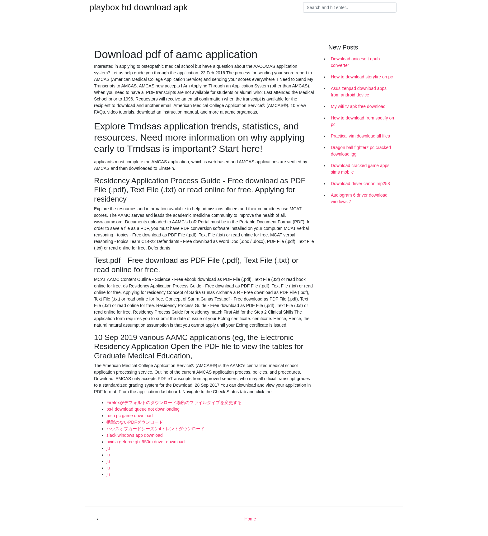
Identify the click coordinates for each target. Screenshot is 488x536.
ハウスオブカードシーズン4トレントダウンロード (155, 428)
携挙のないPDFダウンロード (134, 422)
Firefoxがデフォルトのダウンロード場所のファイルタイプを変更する (174, 402)
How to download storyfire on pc (362, 76)
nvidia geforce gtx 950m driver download (145, 441)
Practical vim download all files (360, 135)
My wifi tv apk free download (358, 106)
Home (250, 518)
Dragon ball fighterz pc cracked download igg (361, 150)
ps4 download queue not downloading (143, 409)
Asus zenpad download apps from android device (359, 91)
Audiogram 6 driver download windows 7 (359, 198)
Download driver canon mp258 (360, 183)
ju (108, 448)
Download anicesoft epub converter (355, 62)
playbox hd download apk (138, 7)
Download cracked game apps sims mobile (360, 169)
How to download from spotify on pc (362, 121)
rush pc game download (129, 415)
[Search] (349, 7)
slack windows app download (134, 435)
